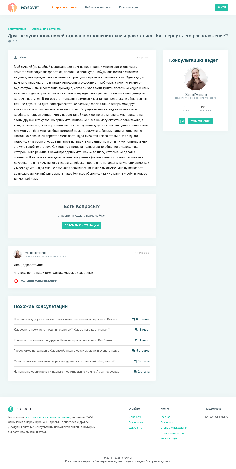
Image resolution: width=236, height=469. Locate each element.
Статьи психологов (172, 433)
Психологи (167, 422)
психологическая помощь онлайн (47, 417)
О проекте (135, 416)
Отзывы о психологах (174, 427)
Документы (136, 427)
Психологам (136, 422)
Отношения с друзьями (46, 28)
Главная (165, 416)
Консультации (17, 28)
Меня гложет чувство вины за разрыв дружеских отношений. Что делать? (64, 361)
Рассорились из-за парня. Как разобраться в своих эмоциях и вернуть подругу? (67, 350)
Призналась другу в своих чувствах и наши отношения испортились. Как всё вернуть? (67, 319)
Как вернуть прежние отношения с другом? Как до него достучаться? (62, 329)
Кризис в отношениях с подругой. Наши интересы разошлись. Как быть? (63, 340)
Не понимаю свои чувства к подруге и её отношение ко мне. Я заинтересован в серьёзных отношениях (67, 371)
